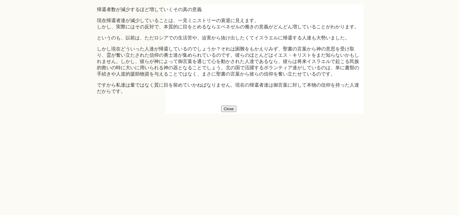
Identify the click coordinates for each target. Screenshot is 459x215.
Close (229, 109)
